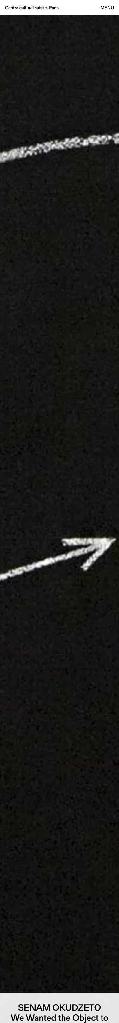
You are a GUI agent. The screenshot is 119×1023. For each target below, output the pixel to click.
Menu (107, 7)
